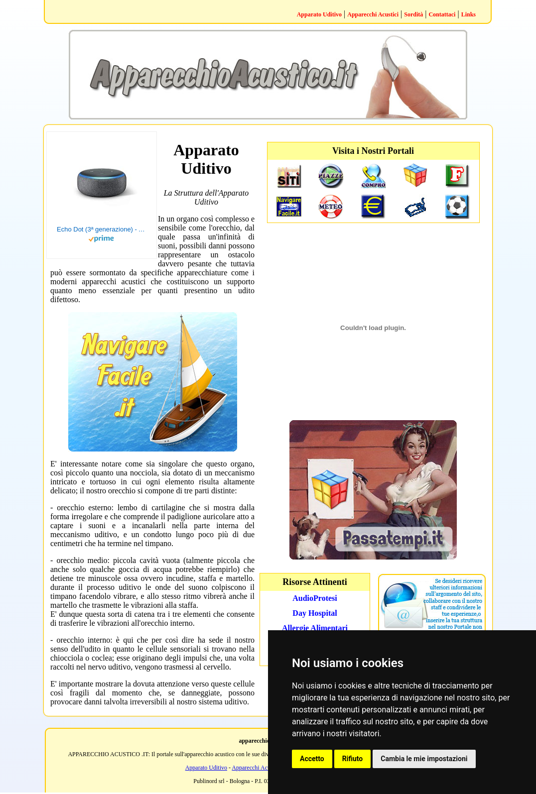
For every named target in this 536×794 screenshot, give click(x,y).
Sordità (413, 14)
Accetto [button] (312, 759)
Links (468, 14)
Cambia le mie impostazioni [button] (424, 759)
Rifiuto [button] (352, 759)
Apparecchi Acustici (373, 14)
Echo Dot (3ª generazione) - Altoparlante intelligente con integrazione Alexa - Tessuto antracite (101, 229)
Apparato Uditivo (319, 14)
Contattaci (441, 14)
